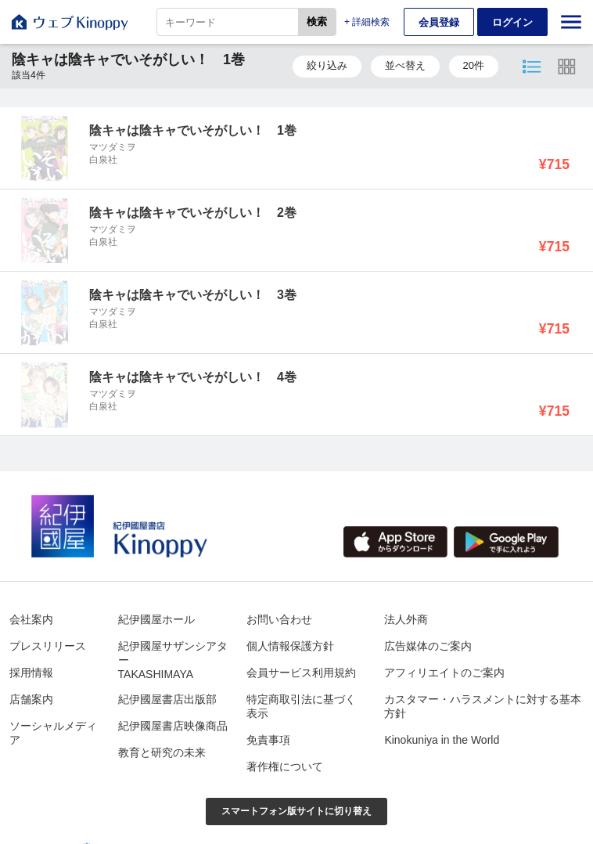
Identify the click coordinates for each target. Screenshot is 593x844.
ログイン (512, 22)
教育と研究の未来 (162, 752)
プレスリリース (47, 646)
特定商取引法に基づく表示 (301, 706)
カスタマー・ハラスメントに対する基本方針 (482, 706)
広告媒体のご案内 (428, 646)
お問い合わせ (279, 619)
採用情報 (31, 672)
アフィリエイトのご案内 (444, 672)
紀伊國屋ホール (156, 619)
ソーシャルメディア (53, 733)
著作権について (284, 766)
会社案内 (31, 619)
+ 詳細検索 (367, 21)
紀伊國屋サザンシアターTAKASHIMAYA (173, 660)
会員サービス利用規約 (301, 672)
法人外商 (406, 619)
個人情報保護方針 (290, 646)
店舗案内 (31, 699)
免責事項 (268, 740)
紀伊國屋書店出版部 (167, 699)
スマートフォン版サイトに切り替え (296, 811)
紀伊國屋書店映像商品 (173, 726)
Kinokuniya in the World (441, 740)
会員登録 (439, 22)
